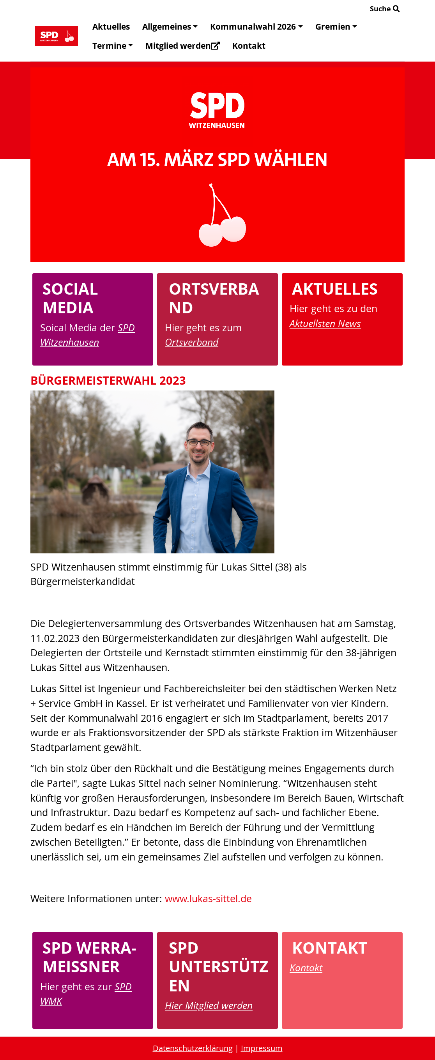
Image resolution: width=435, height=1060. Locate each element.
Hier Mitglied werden (209, 1005)
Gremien (336, 26)
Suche (385, 8)
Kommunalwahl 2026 (256, 26)
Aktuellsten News (325, 323)
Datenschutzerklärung (193, 1048)
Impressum (262, 1048)
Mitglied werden (182, 45)
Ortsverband (191, 341)
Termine (112, 45)
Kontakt (248, 45)
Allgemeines (170, 26)
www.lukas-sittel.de (208, 898)
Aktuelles (111, 26)
